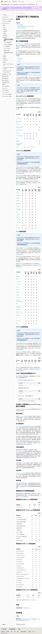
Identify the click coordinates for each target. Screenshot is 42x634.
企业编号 (17, 200)
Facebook (18, 124)
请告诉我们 (36, 8)
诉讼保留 (24, 463)
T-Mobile (17, 214)
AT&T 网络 (18, 195)
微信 (17, 225)
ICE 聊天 (17, 133)
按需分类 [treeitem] (4, 62)
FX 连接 (17, 292)
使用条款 (29, 631)
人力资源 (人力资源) (19, 506)
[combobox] (7, 15)
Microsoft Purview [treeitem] (5, 17)
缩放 (17, 323)
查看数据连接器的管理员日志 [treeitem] (8, 53)
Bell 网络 (17, 198)
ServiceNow (18, 309)
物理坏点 (17, 141)
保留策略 (19, 483)
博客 (11, 631)
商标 (33, 631)
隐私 (18, 631)
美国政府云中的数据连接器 (21, 27)
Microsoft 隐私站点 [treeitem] (5, 90)
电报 (17, 217)
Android (17, 192)
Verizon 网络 (18, 222)
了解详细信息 (33, 599)
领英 (17, 138)
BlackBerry (18, 276)
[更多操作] (40, 13)
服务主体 (22, 68)
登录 (40, 1)
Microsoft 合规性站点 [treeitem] (5, 86)
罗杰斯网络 (18, 209)
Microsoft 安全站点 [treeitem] (5, 92)
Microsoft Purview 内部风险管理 (22, 451)
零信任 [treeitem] (4, 27)
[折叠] (13, 12)
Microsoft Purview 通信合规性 (23, 416)
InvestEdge (18, 297)
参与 (15, 631)
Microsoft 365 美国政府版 (23, 496)
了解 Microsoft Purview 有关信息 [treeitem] (7, 19)
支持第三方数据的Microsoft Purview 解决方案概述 (25, 26)
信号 (17, 212)
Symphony (18, 320)
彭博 (17, 279)
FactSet (17, 287)
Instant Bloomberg (19, 135)
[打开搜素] (38, 1)
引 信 (17, 289)
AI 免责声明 (3, 631)
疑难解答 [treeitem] (3, 84)
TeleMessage (20, 58)
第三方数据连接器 (20, 24)
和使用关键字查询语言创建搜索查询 (25, 444)
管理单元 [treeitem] (4, 33)
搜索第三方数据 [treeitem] (6, 50)
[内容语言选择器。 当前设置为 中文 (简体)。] (4, 629)
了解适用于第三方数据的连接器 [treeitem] (8, 40)
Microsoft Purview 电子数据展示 (22, 426)
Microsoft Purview (23, 13)
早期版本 (7, 631)
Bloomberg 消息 (19, 118)
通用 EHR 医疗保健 (19, 127)
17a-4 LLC (20, 59)
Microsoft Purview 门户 (20, 44)
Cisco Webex (18, 284)
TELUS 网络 (18, 219)
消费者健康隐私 (23, 631)
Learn (17, 13)
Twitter (17, 147)
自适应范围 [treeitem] (5, 31)
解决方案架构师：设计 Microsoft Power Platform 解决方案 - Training (27, 619)
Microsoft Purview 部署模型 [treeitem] (7, 94)
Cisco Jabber (18, 281)
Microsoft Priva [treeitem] (4, 88)
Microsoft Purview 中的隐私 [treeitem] (7, 96)
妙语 (17, 303)
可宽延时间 (18, 315)
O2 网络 (17, 206)
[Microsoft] (2, 1)
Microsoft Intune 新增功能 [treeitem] (6, 21)
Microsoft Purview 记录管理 (21, 473)
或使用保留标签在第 (24, 486)
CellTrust (19, 61)
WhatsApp (18, 227)
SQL (17, 317)
